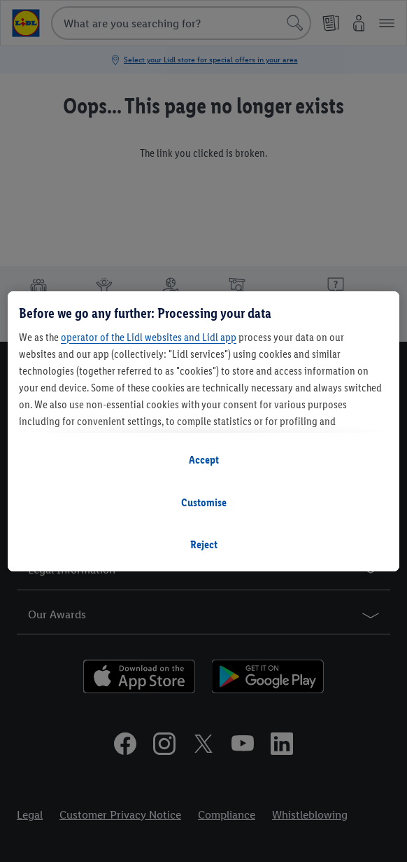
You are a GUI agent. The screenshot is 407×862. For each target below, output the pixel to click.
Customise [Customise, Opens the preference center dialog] (204, 502)
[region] (203, 431)
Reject (203, 544)
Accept (204, 459)
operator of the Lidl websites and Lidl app (148, 337)
